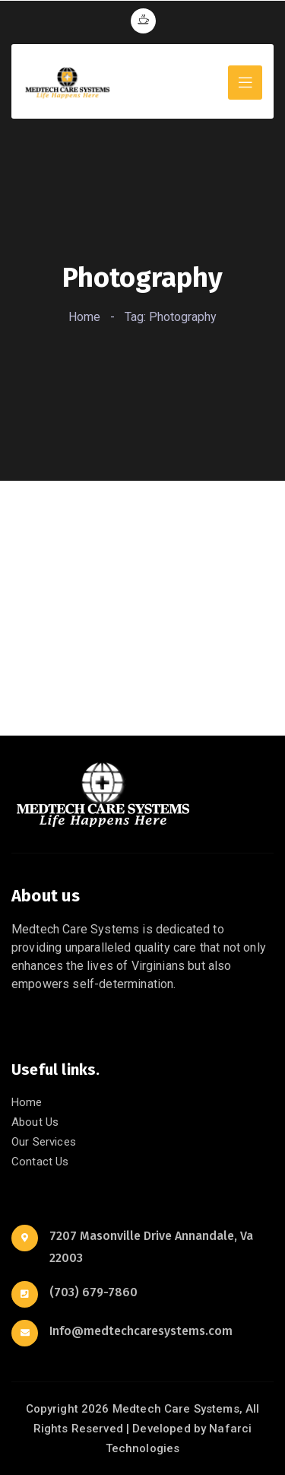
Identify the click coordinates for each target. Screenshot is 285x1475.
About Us (35, 1122)
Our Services (43, 1142)
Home (84, 317)
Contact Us (40, 1161)
